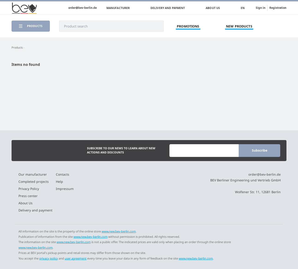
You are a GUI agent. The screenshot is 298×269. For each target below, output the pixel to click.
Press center (28, 196)
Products (17, 47)
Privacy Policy (28, 188)
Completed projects (33, 181)
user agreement (76, 258)
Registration (277, 8)
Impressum (65, 188)
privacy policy (48, 258)
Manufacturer (118, 8)
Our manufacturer (32, 174)
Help (59, 181)
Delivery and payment (168, 8)
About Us (213, 8)
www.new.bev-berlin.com (119, 231)
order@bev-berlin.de (82, 8)
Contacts (62, 174)
